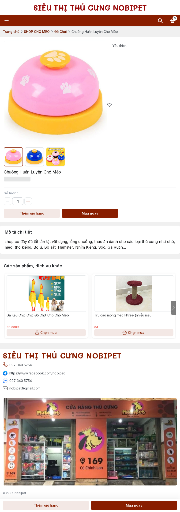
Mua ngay (90, 213)
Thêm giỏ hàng (32, 213)
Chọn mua (46, 332)
